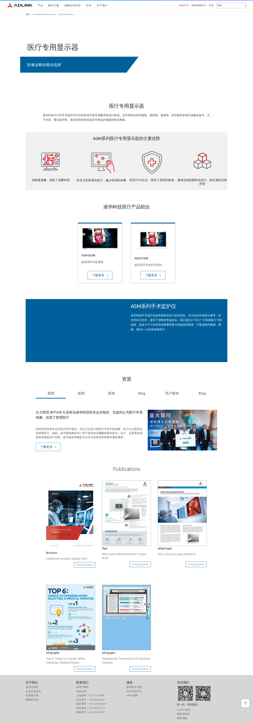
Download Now (84, 565)
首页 (28, 14)
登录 (211, 5)
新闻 (51, 393)
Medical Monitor (66, 14)
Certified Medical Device (44, 14)
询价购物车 (198, 5)
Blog (141, 393)
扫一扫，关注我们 (187, 704)
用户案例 (172, 393)
